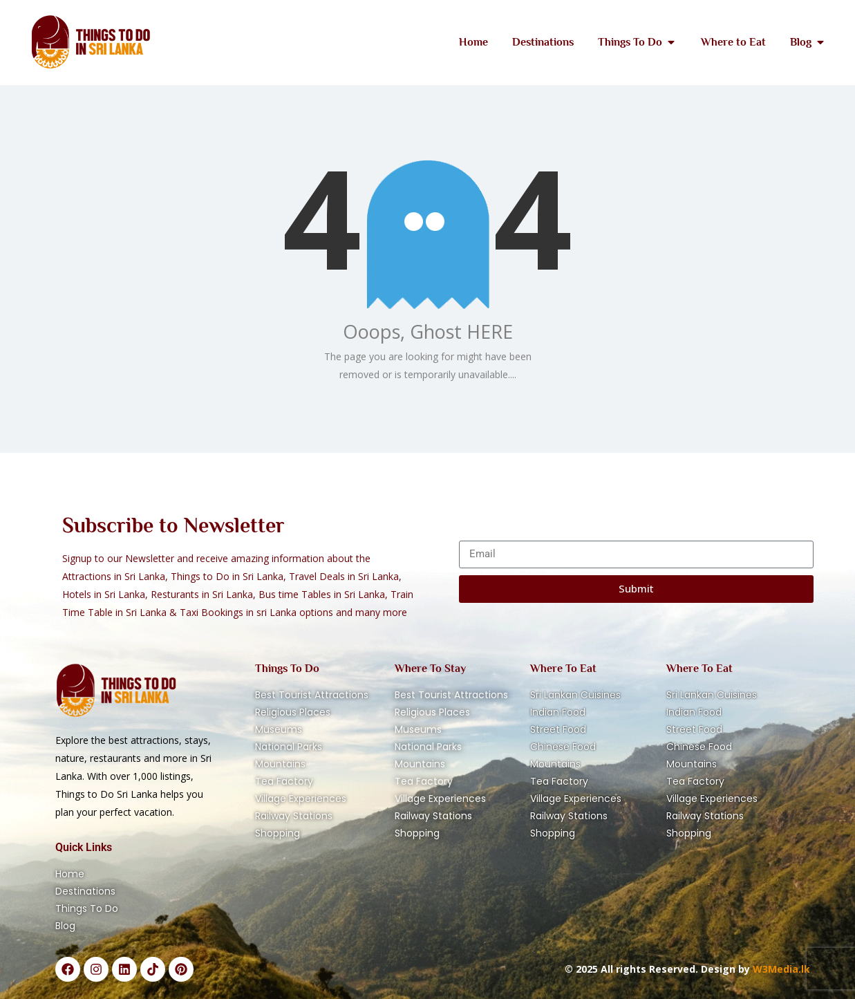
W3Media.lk (780, 968)
